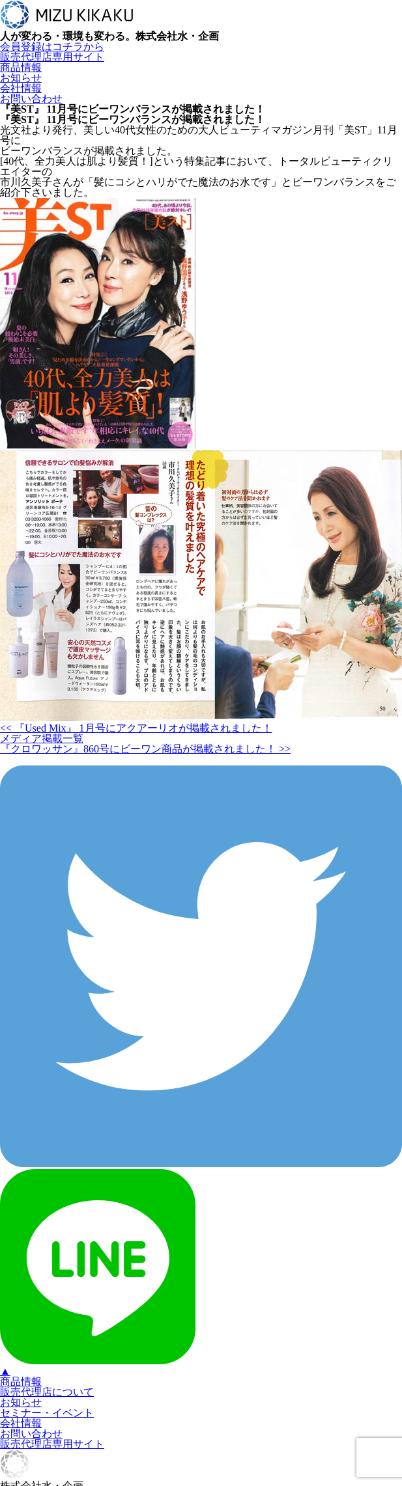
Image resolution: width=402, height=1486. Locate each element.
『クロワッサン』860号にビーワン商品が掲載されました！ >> (145, 748)
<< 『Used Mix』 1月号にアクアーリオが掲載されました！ (136, 728)
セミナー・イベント (47, 1412)
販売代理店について (47, 1391)
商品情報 (21, 67)
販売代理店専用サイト (52, 56)
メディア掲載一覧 (41, 738)
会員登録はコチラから (52, 46)
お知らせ (21, 77)
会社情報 (21, 88)
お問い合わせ (31, 98)
